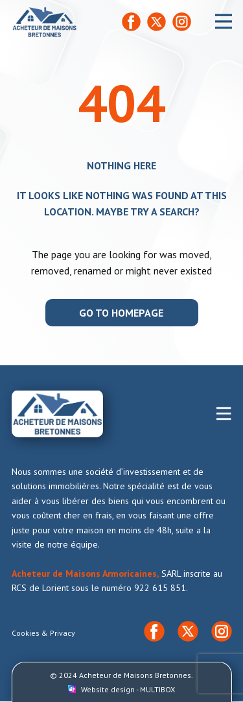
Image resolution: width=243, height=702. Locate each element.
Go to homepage (121, 312)
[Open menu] (223, 21)
